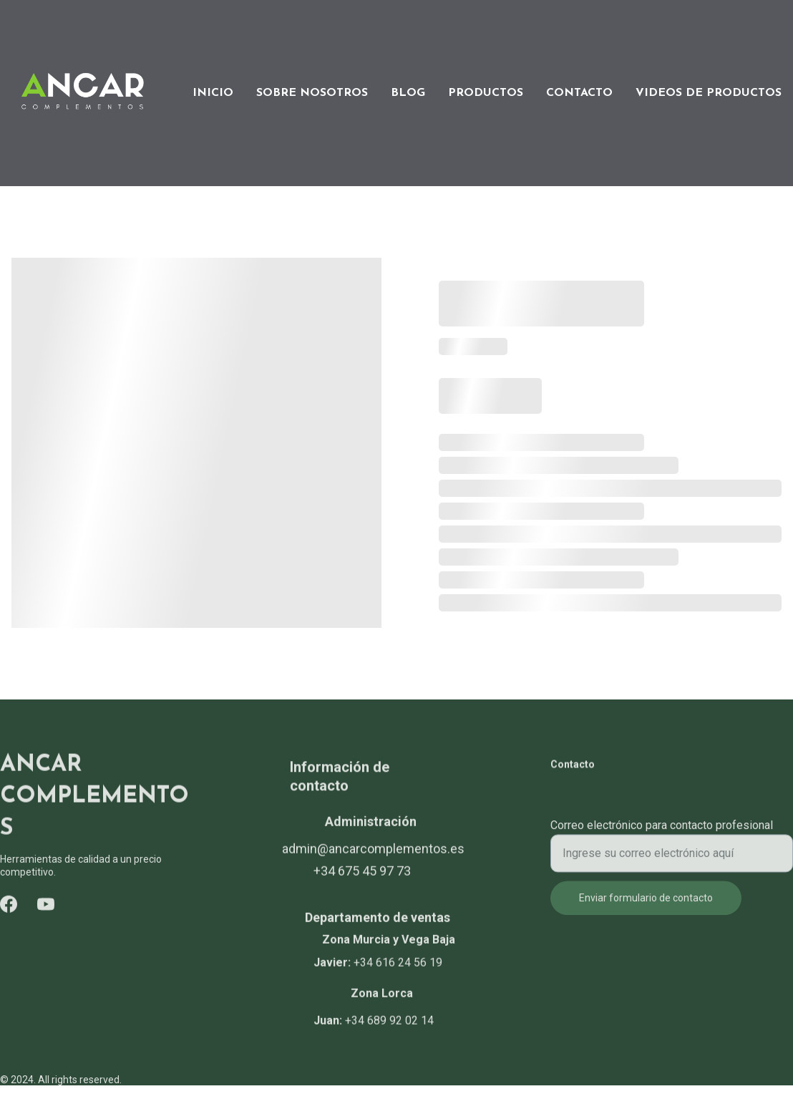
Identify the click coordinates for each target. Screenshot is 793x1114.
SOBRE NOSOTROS (312, 93)
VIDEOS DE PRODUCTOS (709, 93)
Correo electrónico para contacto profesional (661, 832)
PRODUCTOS (485, 93)
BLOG (408, 93)
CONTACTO (579, 93)
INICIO (213, 93)
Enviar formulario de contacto (646, 905)
